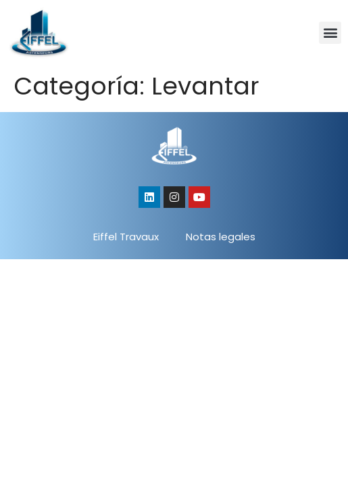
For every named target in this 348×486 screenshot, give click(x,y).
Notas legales (220, 237)
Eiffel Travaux (126, 237)
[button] (330, 33)
